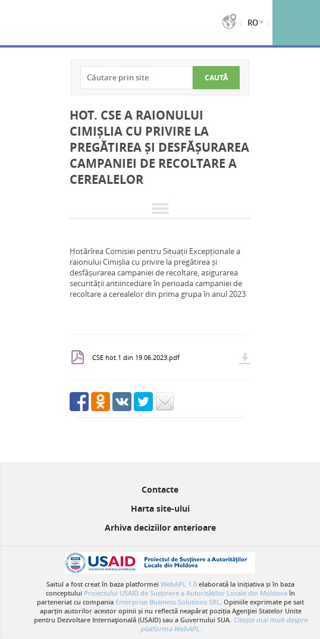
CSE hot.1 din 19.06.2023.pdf (136, 357)
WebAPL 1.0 (179, 584)
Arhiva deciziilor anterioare (160, 527)
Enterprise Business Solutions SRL (167, 601)
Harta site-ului (160, 508)
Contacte (160, 489)
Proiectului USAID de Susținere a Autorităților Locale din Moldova (185, 592)
